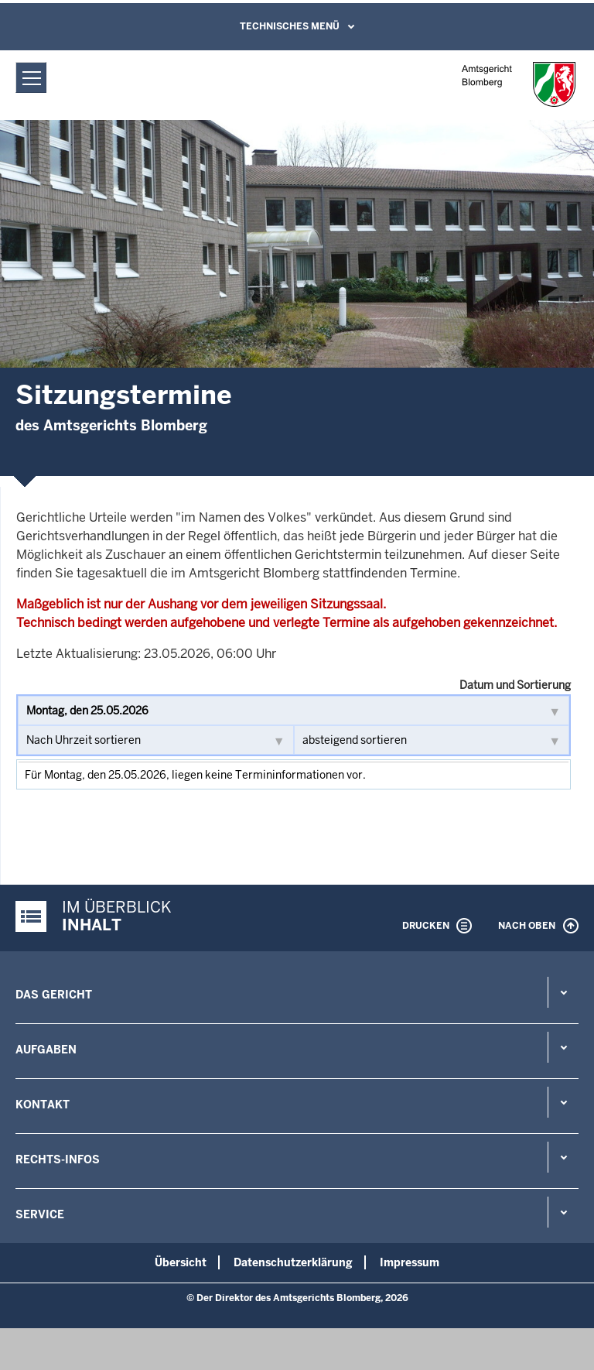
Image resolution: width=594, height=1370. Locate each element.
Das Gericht (53, 995)
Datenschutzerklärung (293, 1262)
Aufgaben (46, 1050)
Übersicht (181, 1262)
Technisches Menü (290, 26)
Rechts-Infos (57, 1159)
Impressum (409, 1262)
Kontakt (42, 1104)
